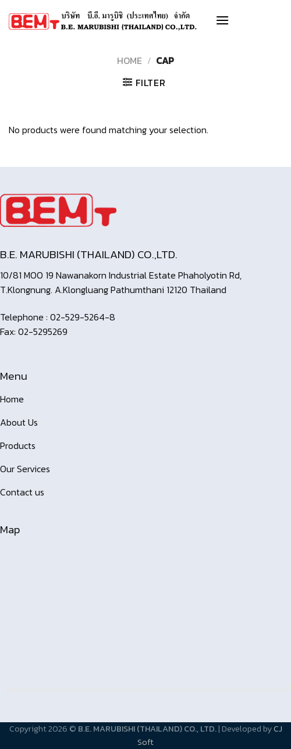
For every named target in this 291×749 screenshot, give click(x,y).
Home (129, 60)
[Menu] (222, 20)
